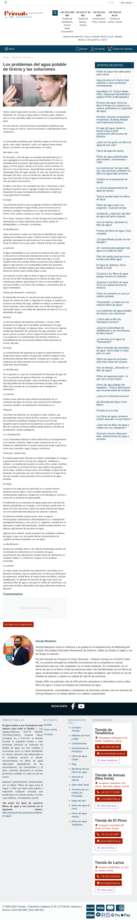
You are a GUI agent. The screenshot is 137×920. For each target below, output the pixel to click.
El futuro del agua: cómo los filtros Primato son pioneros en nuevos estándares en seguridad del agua (114, 107)
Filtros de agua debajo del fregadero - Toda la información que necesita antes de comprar (113, 388)
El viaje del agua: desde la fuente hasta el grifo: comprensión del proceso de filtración (111, 132)
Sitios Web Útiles (80, 784)
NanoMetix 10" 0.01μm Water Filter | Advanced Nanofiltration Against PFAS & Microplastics (113, 94)
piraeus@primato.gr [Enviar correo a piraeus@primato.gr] (109, 841)
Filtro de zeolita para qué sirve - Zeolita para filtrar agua (113, 258)
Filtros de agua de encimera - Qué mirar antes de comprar (112, 360)
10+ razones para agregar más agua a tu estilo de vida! (113, 249)
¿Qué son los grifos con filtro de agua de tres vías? (113, 143)
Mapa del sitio (79, 800)
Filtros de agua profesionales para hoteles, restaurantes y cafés (112, 159)
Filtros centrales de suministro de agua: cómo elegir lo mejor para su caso (112, 350)
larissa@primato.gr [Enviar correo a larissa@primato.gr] (108, 883)
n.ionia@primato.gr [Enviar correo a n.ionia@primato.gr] (108, 799)
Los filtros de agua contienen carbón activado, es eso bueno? (113, 417)
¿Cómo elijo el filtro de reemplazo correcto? (108, 320)
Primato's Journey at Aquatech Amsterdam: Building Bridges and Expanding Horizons (113, 120)
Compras (48, 734)
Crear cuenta (50, 729)
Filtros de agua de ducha (109, 151)
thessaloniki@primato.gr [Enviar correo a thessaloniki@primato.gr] (111, 753)
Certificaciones (79, 743)
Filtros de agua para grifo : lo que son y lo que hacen (112, 377)
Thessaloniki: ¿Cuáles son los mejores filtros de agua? (112, 303)
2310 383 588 (19, 910)
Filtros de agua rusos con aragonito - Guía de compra (111, 206)
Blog (74, 764)
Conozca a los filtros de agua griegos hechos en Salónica (112, 275)
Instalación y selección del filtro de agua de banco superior (113, 215)
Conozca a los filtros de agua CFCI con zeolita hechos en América (112, 285)
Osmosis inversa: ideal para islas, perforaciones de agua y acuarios (112, 436)
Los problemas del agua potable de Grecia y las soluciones (113, 312)
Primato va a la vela (107, 410)
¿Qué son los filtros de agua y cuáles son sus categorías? (112, 426)
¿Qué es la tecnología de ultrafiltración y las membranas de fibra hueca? (113, 331)
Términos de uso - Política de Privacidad (81, 792)
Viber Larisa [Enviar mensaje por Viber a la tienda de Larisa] (105, 890)
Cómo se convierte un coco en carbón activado (113, 295)
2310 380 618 (36, 910)
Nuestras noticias (21, 57)
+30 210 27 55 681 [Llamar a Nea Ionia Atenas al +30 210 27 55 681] (108, 792)
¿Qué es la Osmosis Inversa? (112, 396)
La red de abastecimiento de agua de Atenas (111, 189)
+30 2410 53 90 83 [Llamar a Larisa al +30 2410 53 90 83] (108, 876)
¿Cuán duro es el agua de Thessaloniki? (110, 340)
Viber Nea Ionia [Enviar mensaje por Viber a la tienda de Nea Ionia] (107, 805)
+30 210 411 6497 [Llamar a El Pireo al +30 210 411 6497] (108, 834)
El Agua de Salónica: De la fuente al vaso (110, 266)
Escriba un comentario (18, 624)
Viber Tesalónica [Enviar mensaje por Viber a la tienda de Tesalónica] (107, 760)
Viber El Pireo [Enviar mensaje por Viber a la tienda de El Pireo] (106, 848)
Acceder (48, 724)
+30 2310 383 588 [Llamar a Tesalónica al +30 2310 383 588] (108, 746)
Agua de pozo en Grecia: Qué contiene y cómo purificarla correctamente (112, 83)
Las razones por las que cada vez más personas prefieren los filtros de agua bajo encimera (113, 171)
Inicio (6, 57)
